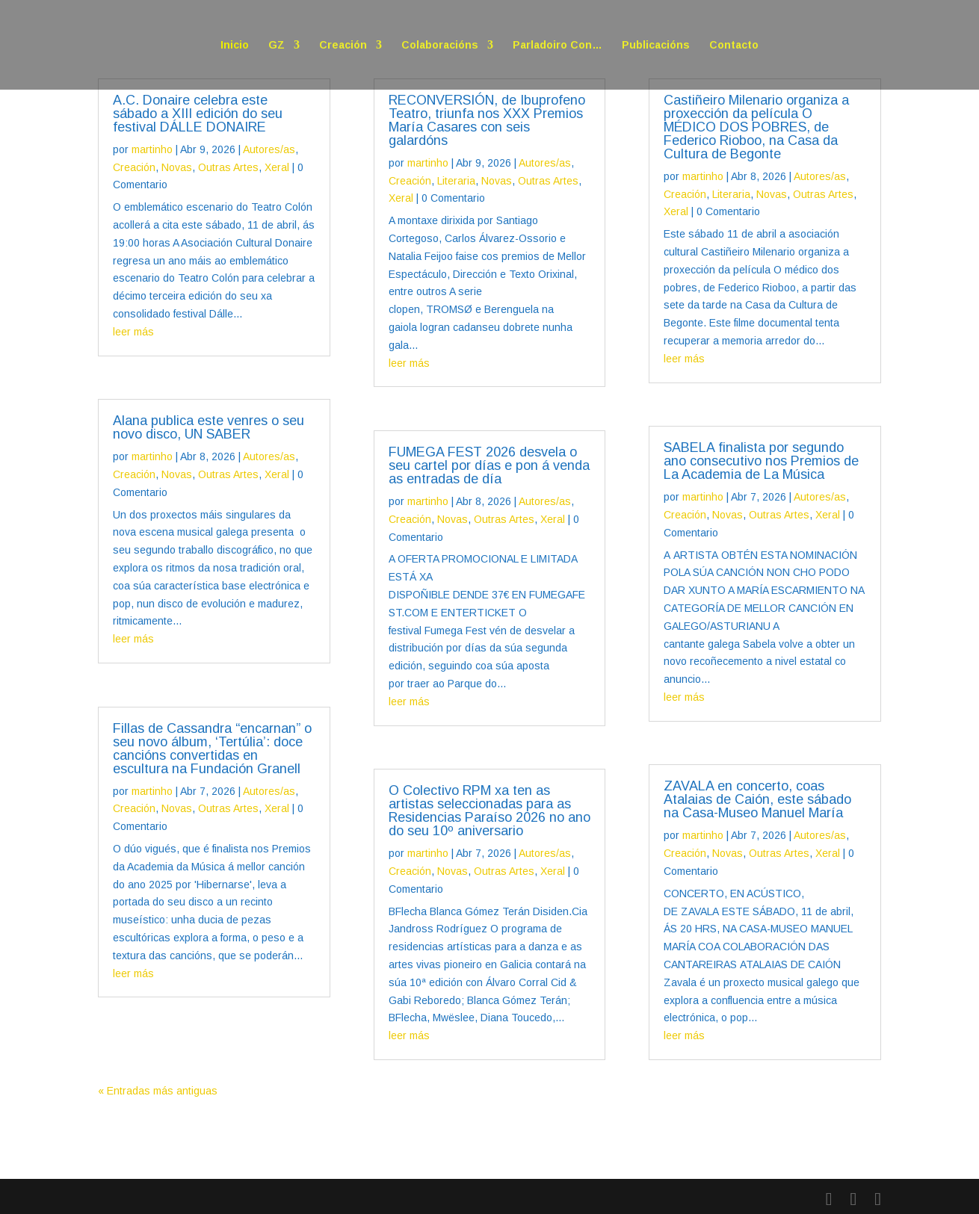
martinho (152, 149)
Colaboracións (439, 45)
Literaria (456, 181)
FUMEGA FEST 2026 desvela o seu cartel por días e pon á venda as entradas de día (489, 465)
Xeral (277, 167)
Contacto (734, 45)
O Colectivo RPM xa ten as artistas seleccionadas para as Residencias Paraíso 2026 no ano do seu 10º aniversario (489, 810)
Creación (343, 45)
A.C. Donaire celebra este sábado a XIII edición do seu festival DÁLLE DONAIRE (197, 113)
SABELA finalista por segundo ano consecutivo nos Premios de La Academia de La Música (761, 461)
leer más (133, 332)
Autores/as (269, 149)
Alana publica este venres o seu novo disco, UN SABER (208, 427)
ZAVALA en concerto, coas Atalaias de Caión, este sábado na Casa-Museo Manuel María (757, 799)
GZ (276, 45)
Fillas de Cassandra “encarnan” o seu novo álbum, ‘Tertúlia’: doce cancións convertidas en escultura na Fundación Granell (212, 748)
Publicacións (656, 45)
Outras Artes (228, 167)
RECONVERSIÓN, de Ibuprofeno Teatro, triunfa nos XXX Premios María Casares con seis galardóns (487, 120)
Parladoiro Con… (557, 45)
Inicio (234, 45)
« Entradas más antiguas (157, 1091)
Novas (176, 167)
